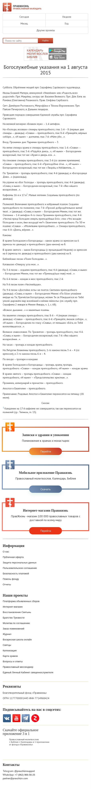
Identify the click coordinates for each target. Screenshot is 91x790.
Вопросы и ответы (13, 661)
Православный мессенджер (18, 667)
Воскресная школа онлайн (17, 639)
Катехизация (10, 650)
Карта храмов (10, 656)
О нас (6, 551)
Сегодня (24, 16)
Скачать (46, 489)
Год (67, 23)
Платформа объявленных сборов (21, 601)
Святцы (7, 645)
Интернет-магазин (13, 606)
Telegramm (26, 718)
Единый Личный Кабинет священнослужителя (28, 672)
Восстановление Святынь (17, 612)
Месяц (24, 23)
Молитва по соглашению (16, 623)
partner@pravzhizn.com (15, 778)
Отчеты (7, 584)
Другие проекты (45, 30)
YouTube (16, 718)
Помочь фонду (11, 579)
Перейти (45, 451)
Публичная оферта (13, 557)
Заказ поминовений (13, 628)
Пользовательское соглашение (20, 568)
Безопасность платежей (16, 573)
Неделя (66, 16)
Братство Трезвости (14, 617)
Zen (35, 718)
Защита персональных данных (20, 562)
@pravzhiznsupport (24, 771)
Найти (45, 40)
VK (7, 718)
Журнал (7, 634)
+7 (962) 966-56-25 (25, 774)
